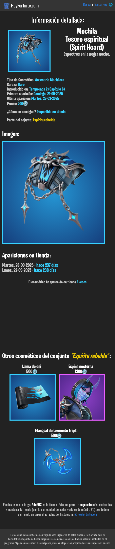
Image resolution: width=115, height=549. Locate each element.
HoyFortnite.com (25, 5)
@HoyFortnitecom (85, 514)
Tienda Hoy (100, 4)
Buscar (87, 4)
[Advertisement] (57, 318)
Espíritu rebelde (44, 120)
